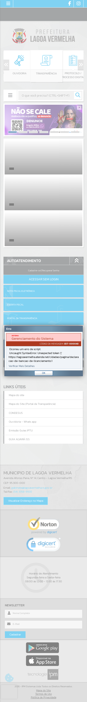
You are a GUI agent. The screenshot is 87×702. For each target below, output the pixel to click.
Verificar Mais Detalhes (22, 366)
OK (43, 373)
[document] (44, 351)
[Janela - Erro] (43, 351)
